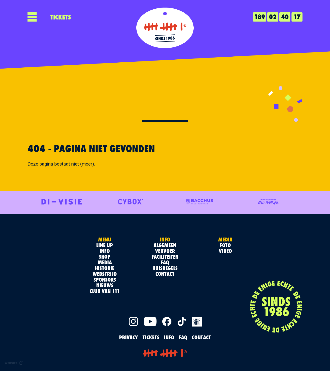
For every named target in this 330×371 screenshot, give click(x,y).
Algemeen (165, 245)
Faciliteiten (165, 256)
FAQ (165, 262)
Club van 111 (105, 291)
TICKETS (60, 17)
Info (104, 251)
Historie (104, 268)
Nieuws (104, 285)
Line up (104, 245)
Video (225, 251)
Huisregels (165, 268)
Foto (225, 245)
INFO (169, 337)
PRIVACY (128, 337)
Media (105, 262)
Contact (164, 273)
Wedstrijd (105, 273)
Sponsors (105, 279)
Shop (104, 256)
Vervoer (165, 251)
